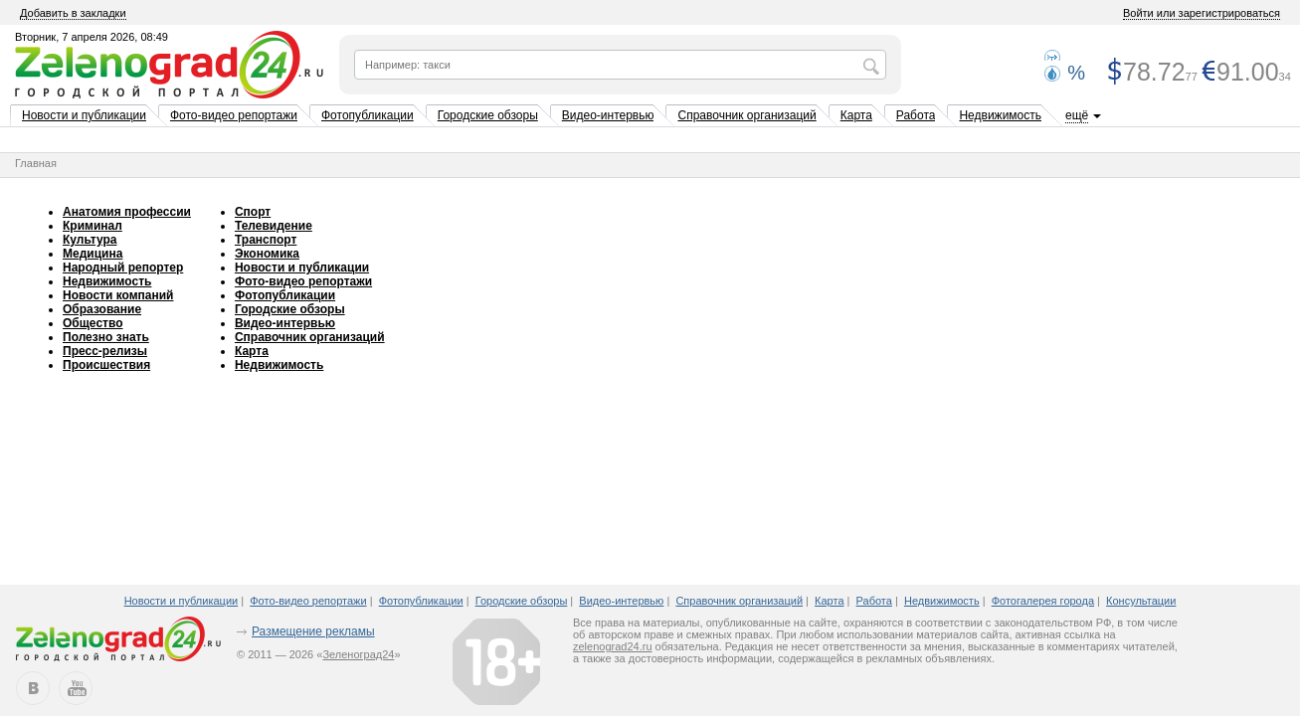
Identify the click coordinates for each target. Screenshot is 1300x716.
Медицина (92, 254)
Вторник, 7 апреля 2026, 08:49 (91, 37)
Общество (93, 323)
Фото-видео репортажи (233, 115)
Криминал (92, 226)
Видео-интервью (608, 115)
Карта (856, 115)
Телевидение (273, 226)
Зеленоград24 (358, 654)
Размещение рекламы (313, 631)
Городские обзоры (488, 115)
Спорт (253, 212)
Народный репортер (123, 267)
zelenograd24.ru (612, 646)
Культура (89, 240)
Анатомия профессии (127, 212)
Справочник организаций (746, 115)
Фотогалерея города (1043, 601)
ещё (1076, 115)
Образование (102, 309)
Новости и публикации (84, 115)
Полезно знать (106, 337)
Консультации (1141, 601)
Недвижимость (1000, 115)
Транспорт (265, 240)
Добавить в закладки (73, 13)
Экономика (267, 254)
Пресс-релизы (105, 351)
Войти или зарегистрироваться (1201, 13)
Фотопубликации (367, 115)
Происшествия (106, 365)
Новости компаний (118, 295)
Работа (916, 115)
